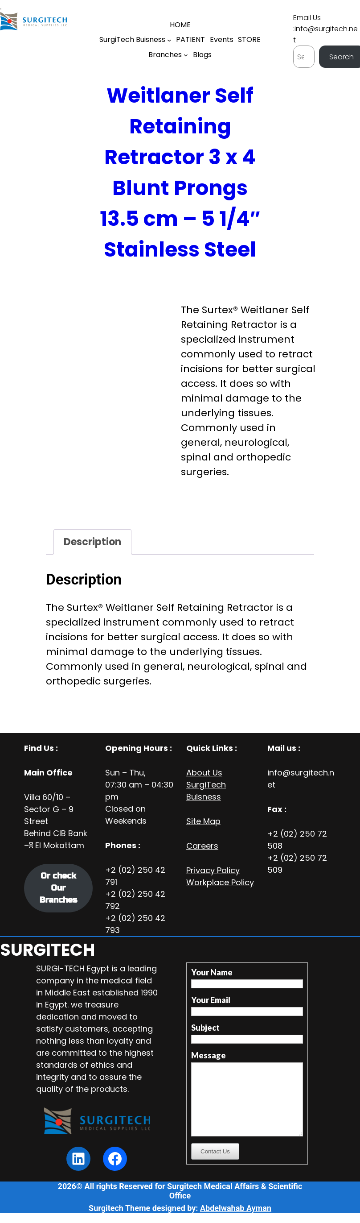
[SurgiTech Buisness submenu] (169, 40)
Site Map (203, 821)
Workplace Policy (220, 882)
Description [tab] (92, 542)
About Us (204, 772)
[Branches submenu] (186, 55)
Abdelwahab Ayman (235, 1208)
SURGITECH (47, 950)
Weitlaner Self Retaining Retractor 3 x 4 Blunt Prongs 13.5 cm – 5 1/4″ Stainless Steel (180, 172)
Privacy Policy (213, 870)
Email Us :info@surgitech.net (325, 28)
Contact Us (215, 1151)
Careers (202, 845)
